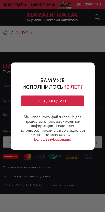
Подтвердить (52, 100)
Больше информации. (52, 139)
